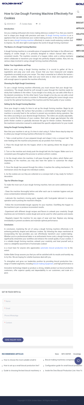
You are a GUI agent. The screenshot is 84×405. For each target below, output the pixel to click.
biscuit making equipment (43, 264)
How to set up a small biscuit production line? (21, 366)
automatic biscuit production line (53, 248)
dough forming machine (57, 35)
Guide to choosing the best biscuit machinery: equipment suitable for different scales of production (22, 371)
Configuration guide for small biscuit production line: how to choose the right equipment (63, 366)
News (57, 354)
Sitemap (63, 400)
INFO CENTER (66, 354)
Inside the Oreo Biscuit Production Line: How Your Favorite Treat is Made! (63, 371)
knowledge (77, 354)
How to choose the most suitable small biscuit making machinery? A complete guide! (20, 360)
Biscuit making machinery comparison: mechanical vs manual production (63, 360)
